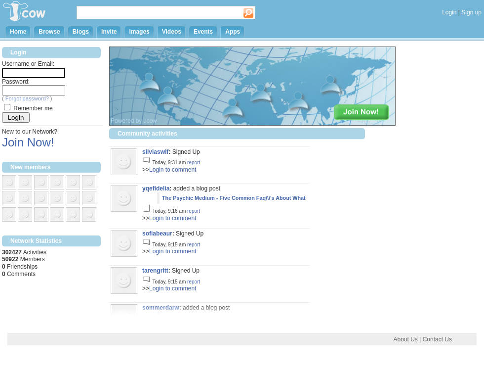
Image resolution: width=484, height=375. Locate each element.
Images (139, 31)
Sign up (471, 12)
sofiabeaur (157, 233)
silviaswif (155, 151)
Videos (171, 31)
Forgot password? (27, 98)
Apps (232, 31)
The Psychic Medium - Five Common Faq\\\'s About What (234, 198)
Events (203, 31)
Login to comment (172, 169)
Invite (109, 31)
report (193, 162)
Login (449, 12)
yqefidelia (155, 188)
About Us (405, 339)
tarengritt (155, 270)
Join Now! (28, 142)
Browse (49, 31)
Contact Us (437, 339)
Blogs (81, 31)
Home (18, 31)
